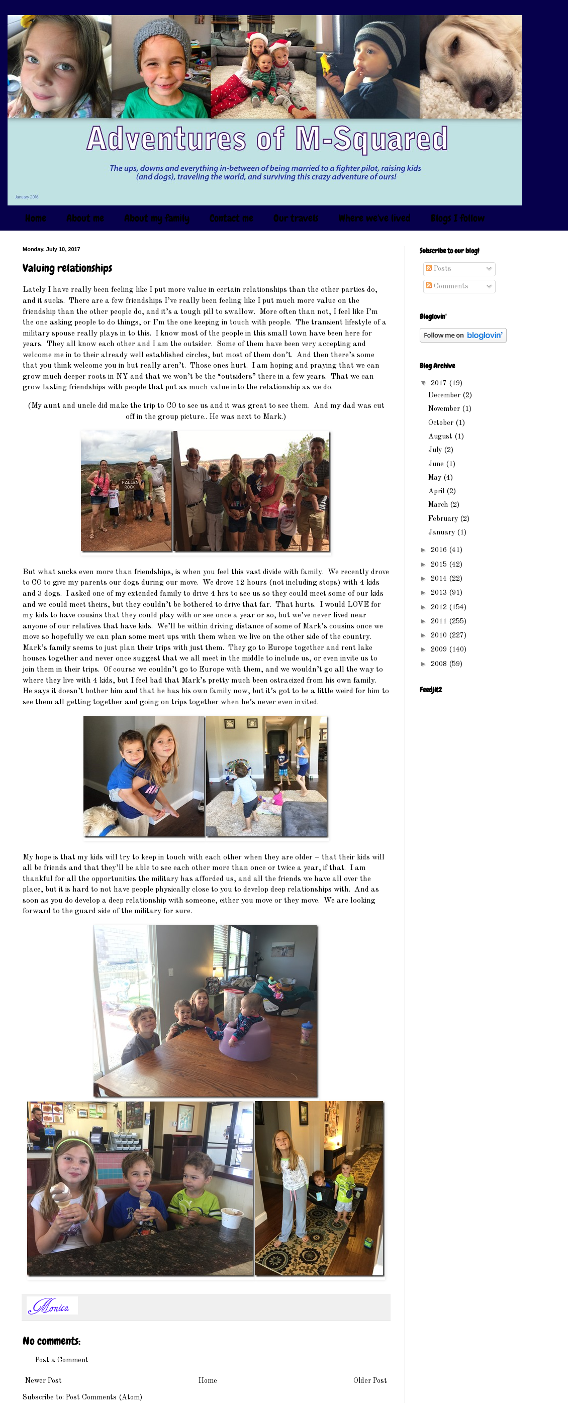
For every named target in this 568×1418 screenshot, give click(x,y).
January (442, 532)
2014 (440, 578)
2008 (440, 664)
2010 (440, 635)
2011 (440, 621)
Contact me (231, 218)
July (436, 450)
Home (35, 218)
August (441, 436)
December (445, 395)
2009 (440, 649)
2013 (440, 592)
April (437, 491)
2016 (440, 550)
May (435, 477)
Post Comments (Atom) (104, 1397)
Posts (438, 268)
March (439, 504)
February (444, 518)
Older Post (370, 1380)
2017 (440, 383)
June (437, 464)
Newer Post (43, 1380)
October (441, 422)
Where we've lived (375, 218)
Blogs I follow (458, 218)
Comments (447, 286)
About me (85, 218)
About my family (157, 218)
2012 (440, 607)
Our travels (296, 218)
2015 (440, 564)
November (445, 408)
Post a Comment (61, 1360)
